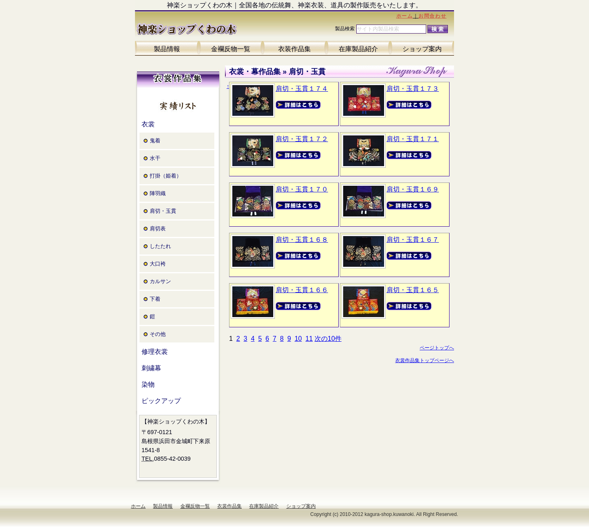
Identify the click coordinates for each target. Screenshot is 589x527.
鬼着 (155, 140)
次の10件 (328, 338)
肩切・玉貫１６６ (302, 289)
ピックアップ (161, 400)
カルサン (160, 281)
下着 (155, 299)
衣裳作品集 (229, 506)
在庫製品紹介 (358, 48)
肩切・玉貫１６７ (413, 239)
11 (309, 338)
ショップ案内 (422, 48)
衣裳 (148, 124)
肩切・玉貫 (163, 211)
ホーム (404, 16)
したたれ (160, 246)
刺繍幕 (151, 368)
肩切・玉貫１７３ (413, 88)
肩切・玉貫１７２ (302, 138)
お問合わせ (432, 16)
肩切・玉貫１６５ (413, 289)
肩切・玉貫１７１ (413, 138)
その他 (158, 334)
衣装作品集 (294, 48)
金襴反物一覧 (230, 48)
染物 (148, 384)
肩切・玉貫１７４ (302, 88)
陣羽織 (158, 193)
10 (298, 338)
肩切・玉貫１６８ (302, 239)
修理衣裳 (155, 351)
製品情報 (167, 48)
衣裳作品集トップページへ (424, 360)
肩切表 (158, 228)
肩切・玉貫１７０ (302, 189)
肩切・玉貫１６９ (413, 189)
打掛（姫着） (166, 176)
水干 (155, 158)
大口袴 (158, 264)
